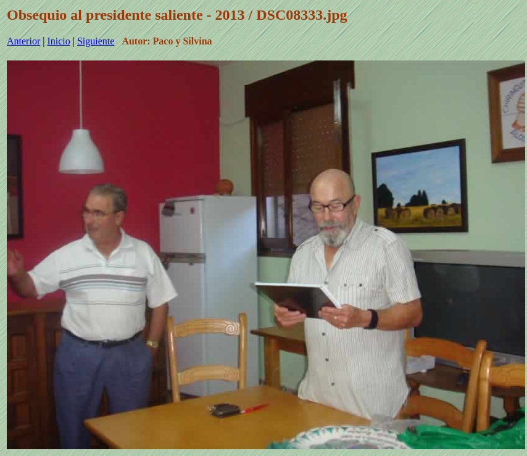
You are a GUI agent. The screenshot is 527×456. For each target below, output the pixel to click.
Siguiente (95, 41)
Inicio (58, 41)
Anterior (23, 41)
